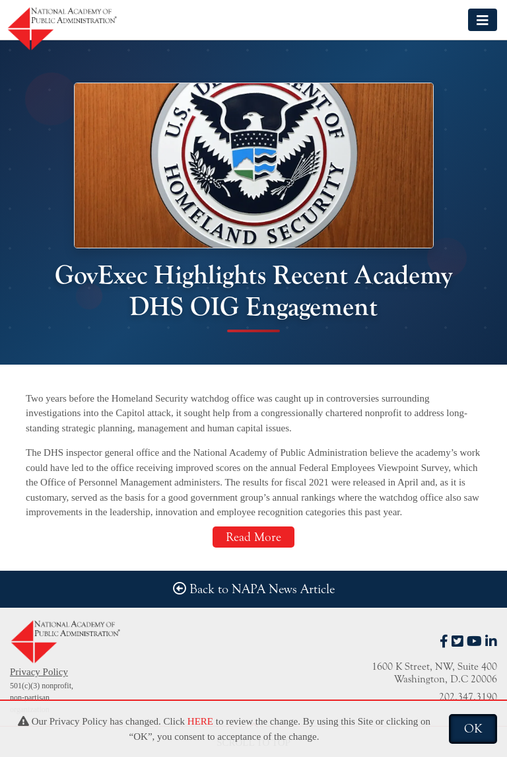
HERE (200, 721)
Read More (253, 537)
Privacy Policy (39, 672)
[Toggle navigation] (482, 19)
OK (473, 728)
